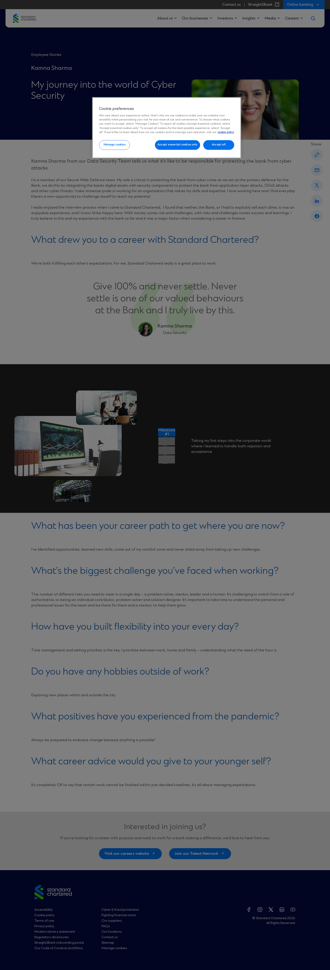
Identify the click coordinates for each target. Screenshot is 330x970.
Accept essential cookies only (177, 144)
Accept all (219, 144)
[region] (166, 127)
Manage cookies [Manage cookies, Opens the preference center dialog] (115, 144)
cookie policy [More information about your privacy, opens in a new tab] (225, 132)
